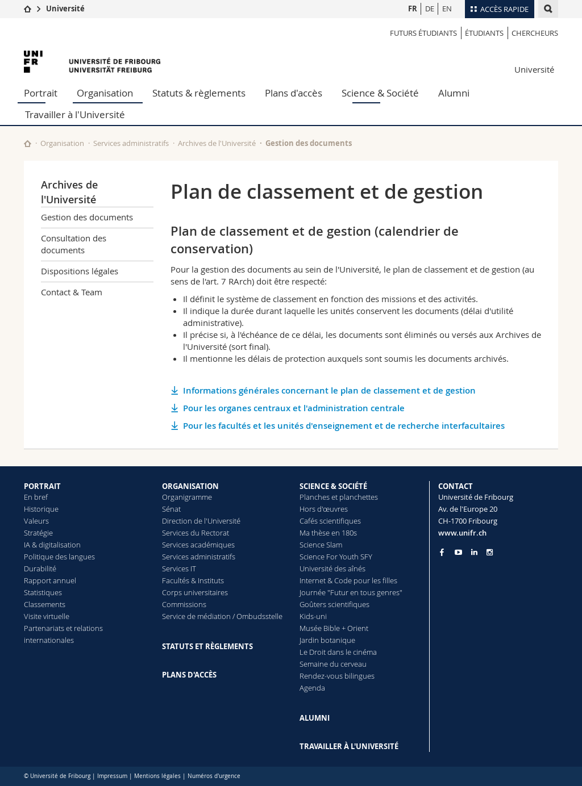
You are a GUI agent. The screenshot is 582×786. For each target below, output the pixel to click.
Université (65, 8)
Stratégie (38, 533)
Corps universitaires (195, 592)
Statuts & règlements (199, 92)
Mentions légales (157, 776)
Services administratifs (131, 143)
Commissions (184, 604)
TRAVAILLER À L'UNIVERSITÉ (349, 746)
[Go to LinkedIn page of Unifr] (474, 552)
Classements (44, 604)
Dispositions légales (79, 271)
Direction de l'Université (201, 521)
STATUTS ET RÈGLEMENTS (207, 646)
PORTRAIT (42, 486)
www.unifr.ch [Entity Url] (462, 533)
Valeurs (36, 521)
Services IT (179, 568)
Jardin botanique (327, 640)
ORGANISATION (190, 486)
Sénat (171, 509)
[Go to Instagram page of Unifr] (490, 552)
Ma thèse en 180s (328, 533)
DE (429, 8)
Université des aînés (332, 568)
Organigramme (187, 497)
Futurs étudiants (423, 33)
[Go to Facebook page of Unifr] (442, 552)
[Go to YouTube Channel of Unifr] (458, 552)
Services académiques (198, 545)
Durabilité (40, 568)
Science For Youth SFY (336, 556)
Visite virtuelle (46, 616)
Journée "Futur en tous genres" (351, 592)
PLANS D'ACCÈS (189, 675)
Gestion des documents (308, 143)
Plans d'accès (293, 92)
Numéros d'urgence (214, 776)
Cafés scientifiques (330, 521)
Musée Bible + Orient (334, 628)
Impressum (112, 776)
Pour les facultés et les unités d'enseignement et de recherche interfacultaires (344, 426)
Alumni (453, 92)
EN (447, 8)
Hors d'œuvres (324, 509)
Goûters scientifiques (334, 604)
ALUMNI (315, 718)
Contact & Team (71, 292)
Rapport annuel (50, 580)
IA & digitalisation (52, 545)
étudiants (484, 33)
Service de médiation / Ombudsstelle (222, 616)
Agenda (312, 688)
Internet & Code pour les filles (348, 580)
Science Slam (321, 545)
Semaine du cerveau (333, 664)
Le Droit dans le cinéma (338, 652)
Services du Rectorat (195, 533)
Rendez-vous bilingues (337, 676)
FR (412, 8)
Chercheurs (535, 33)
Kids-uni (313, 616)
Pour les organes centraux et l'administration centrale (294, 408)
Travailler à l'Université (75, 114)
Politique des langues (59, 556)
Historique (41, 509)
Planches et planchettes (339, 497)
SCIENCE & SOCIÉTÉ (333, 486)
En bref (36, 497)
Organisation (105, 92)
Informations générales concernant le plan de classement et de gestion (329, 390)
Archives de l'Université (217, 143)
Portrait (40, 92)
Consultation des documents (73, 244)
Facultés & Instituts (193, 580)
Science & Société (380, 92)
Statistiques (43, 592)
